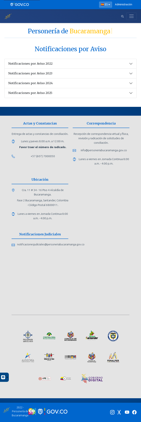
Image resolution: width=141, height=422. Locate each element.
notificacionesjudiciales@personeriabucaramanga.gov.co (50, 244)
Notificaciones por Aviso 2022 (30, 63)
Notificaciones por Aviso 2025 (30, 93)
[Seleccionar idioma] (105, 5)
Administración (123, 4)
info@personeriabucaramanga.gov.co (104, 150)
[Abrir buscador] (122, 16)
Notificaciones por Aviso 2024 (30, 83)
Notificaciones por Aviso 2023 (30, 73)
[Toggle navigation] (131, 16)
